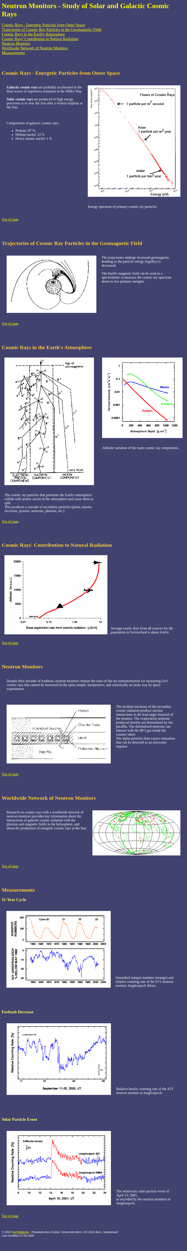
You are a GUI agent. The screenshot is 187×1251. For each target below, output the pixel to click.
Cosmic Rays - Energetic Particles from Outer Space (43, 25)
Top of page (10, 219)
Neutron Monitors (16, 43)
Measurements (13, 53)
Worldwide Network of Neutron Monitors (35, 48)
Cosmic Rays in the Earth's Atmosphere (33, 34)
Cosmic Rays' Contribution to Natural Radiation (40, 39)
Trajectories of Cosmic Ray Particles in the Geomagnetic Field (51, 29)
